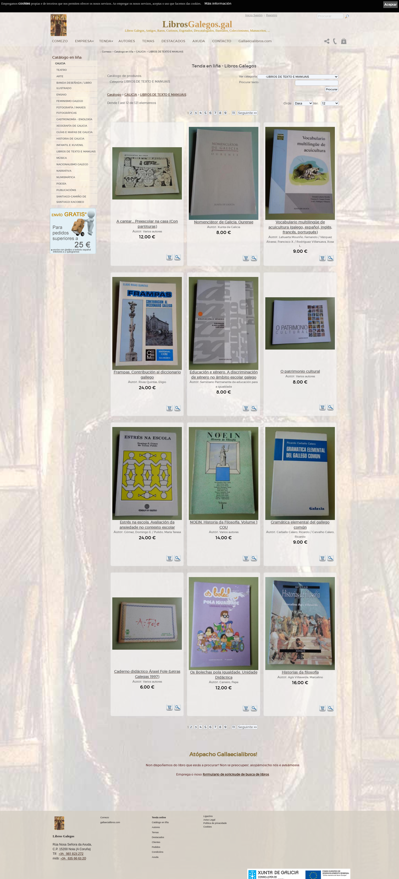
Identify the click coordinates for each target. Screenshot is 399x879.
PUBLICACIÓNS (66, 190)
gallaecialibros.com (110, 822)
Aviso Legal (209, 820)
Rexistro (271, 15)
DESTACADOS (173, 41)
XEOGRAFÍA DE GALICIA (71, 125)
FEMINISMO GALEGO (69, 101)
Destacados (158, 837)
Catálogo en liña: (67, 57)
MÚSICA (61, 158)
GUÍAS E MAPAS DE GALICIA (74, 132)
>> (247, 113)
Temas (148, 41)
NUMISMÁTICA (65, 177)
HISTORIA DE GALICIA (70, 138)
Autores (126, 41)
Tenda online (159, 817)
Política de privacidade (215, 823)
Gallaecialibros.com (255, 41)
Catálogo (114, 95)
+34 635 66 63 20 (73, 858)
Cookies (207, 826)
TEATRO (61, 70)
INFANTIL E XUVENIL (69, 145)
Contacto (221, 41)
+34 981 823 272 (71, 854)
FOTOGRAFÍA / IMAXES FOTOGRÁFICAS (71, 110)
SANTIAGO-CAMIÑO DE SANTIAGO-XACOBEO (71, 199)
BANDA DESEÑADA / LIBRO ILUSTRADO (74, 85)
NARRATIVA (63, 170)
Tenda (105, 41)
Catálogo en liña (123, 51)
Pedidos (156, 847)
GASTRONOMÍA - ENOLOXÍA (74, 119)
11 (233, 113)
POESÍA (61, 183)
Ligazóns (208, 816)
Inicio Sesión (253, 15)
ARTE (59, 76)
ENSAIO (61, 94)
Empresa (83, 41)
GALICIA (60, 63)
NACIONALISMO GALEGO (72, 164)
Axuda (198, 41)
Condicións (158, 852)
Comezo (60, 41)
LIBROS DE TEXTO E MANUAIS (76, 151)
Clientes (156, 842)
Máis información (218, 3)
